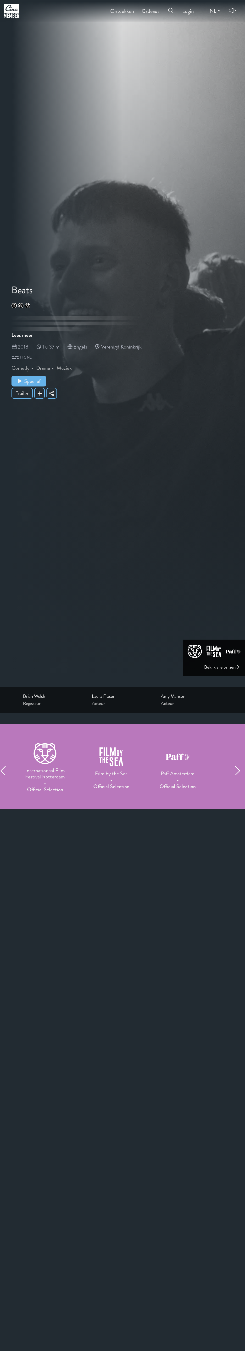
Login (188, 7)
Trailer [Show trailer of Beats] (22, 393)
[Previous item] (5, 770)
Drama (43, 368)
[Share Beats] (51, 393)
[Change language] (214, 10)
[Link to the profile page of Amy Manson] (191, 696)
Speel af (29, 381)
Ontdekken (122, 7)
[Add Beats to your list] (39, 393)
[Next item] (239, 770)
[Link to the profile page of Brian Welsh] (53, 696)
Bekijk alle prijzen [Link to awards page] (222, 667)
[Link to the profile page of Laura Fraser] (122, 696)
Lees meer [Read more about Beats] (22, 335)
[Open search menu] (171, 7)
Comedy (20, 368)
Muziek (64, 368)
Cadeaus (150, 7)
